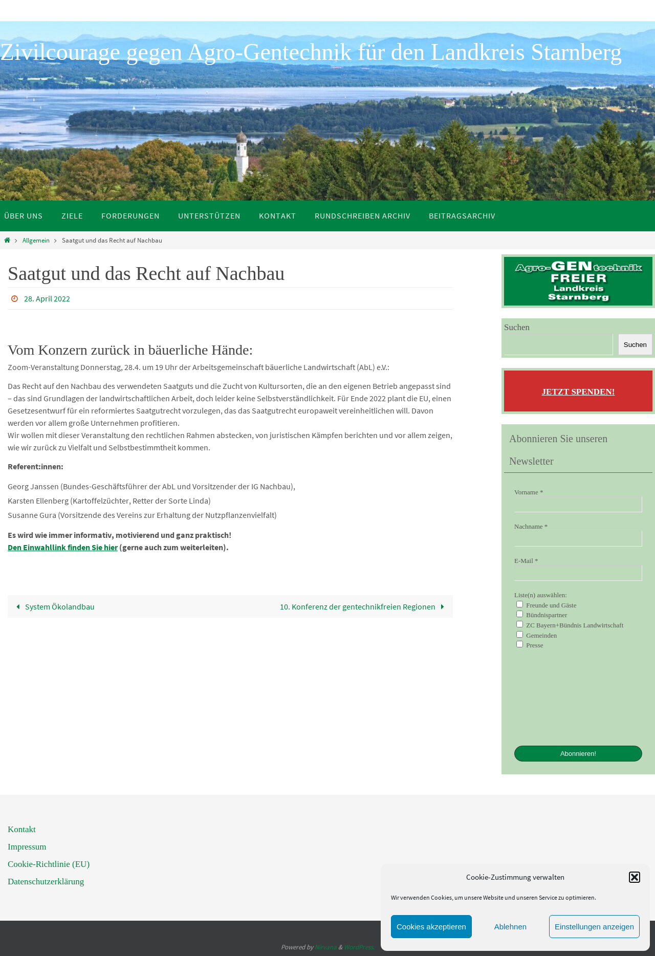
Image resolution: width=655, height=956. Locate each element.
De (12, 547)
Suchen (517, 327)
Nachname (531, 526)
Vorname (528, 492)
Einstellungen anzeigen (594, 926)
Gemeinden (536, 635)
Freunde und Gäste (546, 605)
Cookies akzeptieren (431, 926)
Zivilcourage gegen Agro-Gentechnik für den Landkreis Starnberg (311, 52)
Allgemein (36, 240)
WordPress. (359, 947)
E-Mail (526, 560)
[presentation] (556, 696)
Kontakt (22, 829)
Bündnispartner (541, 615)
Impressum (27, 847)
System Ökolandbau (53, 606)
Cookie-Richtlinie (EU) (49, 864)
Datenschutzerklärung (46, 881)
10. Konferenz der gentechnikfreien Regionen (364, 606)
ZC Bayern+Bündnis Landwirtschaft (569, 625)
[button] (634, 877)
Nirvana (326, 947)
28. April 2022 (47, 298)
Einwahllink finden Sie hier (69, 547)
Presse (529, 645)
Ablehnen (510, 926)
